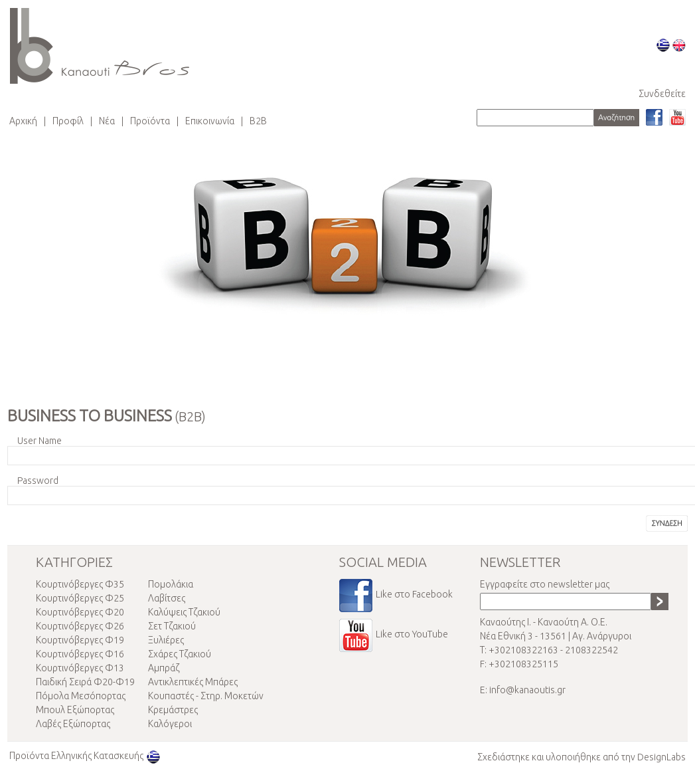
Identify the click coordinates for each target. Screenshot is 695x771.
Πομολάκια (170, 584)
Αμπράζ (163, 668)
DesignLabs (661, 757)
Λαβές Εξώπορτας (73, 723)
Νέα (107, 121)
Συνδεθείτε (662, 93)
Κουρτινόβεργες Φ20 (80, 612)
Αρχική (23, 121)
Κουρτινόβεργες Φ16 (80, 654)
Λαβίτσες (166, 598)
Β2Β (258, 121)
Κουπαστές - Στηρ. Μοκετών (206, 696)
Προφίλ (68, 121)
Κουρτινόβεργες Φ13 (80, 668)
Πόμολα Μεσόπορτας (80, 696)
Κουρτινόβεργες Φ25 (80, 598)
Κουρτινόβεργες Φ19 (80, 640)
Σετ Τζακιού (172, 626)
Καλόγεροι (170, 723)
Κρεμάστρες (173, 710)
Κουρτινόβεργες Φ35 (80, 584)
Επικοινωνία (209, 121)
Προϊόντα (150, 121)
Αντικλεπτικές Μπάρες (193, 682)
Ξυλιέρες (166, 640)
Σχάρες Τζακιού (179, 654)
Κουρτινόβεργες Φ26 (80, 626)
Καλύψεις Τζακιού (184, 612)
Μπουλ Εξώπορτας (75, 710)
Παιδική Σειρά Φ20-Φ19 (85, 682)
